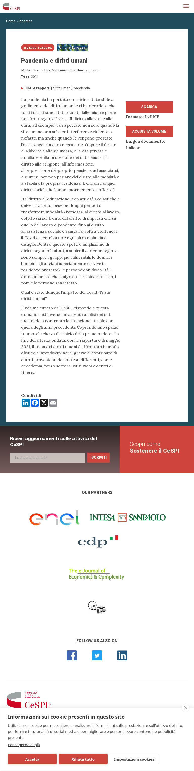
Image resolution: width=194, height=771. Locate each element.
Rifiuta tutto (64, 759)
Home (11, 21)
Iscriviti (98, 457)
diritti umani (62, 88)
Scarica (149, 107)
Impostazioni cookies (106, 759)
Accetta (26, 759)
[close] (185, 708)
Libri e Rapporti (38, 88)
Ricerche (26, 21)
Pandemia (82, 88)
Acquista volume (149, 131)
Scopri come (154, 447)
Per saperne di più (24, 744)
